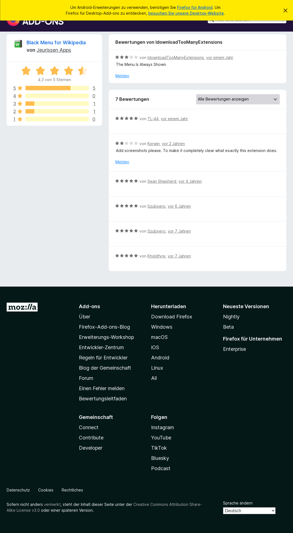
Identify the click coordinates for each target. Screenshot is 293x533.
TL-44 (153, 118)
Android (160, 358)
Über (84, 317)
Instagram (162, 427)
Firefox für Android (194, 7)
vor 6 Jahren (179, 206)
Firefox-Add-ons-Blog (104, 327)
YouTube (161, 438)
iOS (155, 347)
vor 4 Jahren (190, 181)
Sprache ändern (238, 503)
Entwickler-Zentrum (101, 347)
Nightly (231, 317)
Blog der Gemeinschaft (105, 368)
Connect (88, 427)
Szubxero (156, 206)
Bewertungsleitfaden (103, 398)
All (154, 378)
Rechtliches (72, 490)
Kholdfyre (156, 256)
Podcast (160, 468)
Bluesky (160, 458)
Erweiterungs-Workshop (106, 337)
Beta (228, 327)
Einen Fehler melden (102, 388)
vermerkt (52, 504)
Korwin (153, 143)
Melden (122, 75)
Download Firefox (171, 317)
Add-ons (89, 306)
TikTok (159, 448)
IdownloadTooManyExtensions (175, 57)
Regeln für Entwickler (103, 358)
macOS (159, 337)
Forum (86, 378)
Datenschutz (18, 490)
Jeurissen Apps (54, 50)
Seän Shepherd (161, 181)
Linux (157, 368)
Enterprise (234, 349)
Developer (90, 448)
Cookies (45, 490)
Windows (161, 327)
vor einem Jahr (219, 57)
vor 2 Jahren (173, 143)
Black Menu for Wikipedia (56, 42)
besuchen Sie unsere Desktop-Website (186, 13)
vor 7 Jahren (179, 231)
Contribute (91, 438)
